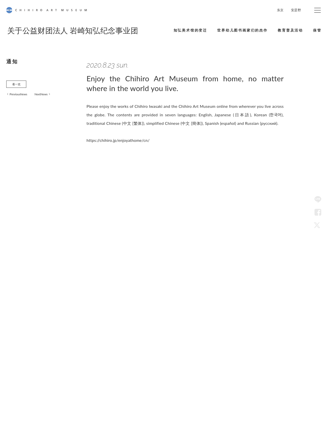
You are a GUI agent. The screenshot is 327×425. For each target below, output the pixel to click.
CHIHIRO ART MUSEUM (46, 10)
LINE (318, 200)
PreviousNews (21, 96)
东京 (280, 10)
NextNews (48, 96)
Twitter (318, 225)
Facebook (318, 212)
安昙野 (296, 10)
